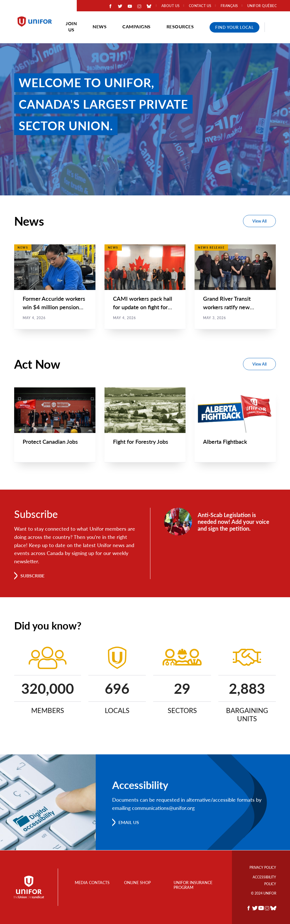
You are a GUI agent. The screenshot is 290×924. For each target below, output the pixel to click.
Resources (180, 26)
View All (259, 221)
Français (229, 6)
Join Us (71, 26)
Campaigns (136, 26)
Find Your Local (234, 27)
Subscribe (32, 576)
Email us (128, 822)
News (99, 26)
